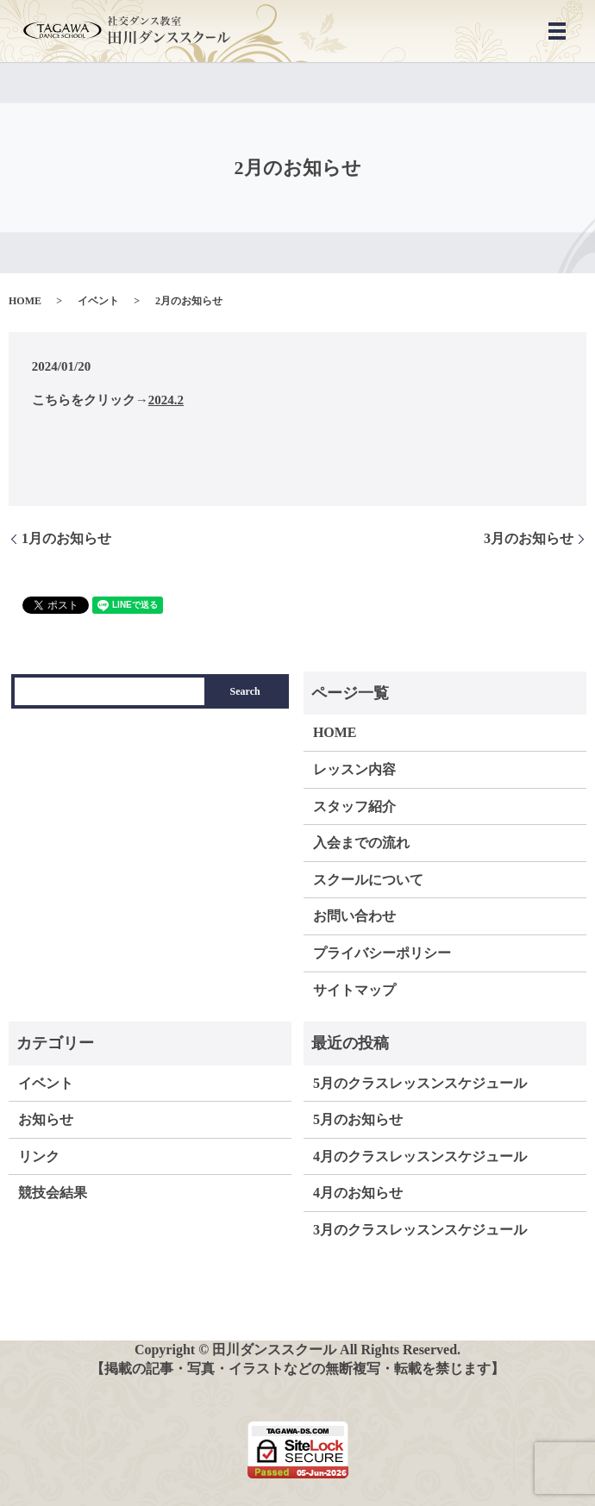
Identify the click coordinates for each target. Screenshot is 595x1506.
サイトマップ (354, 990)
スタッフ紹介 (354, 806)
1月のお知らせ (66, 538)
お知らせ (45, 1119)
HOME (25, 301)
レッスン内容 (354, 769)
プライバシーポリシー (382, 953)
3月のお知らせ (528, 538)
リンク (39, 1156)
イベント (98, 301)
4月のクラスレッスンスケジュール (420, 1156)
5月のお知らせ (358, 1119)
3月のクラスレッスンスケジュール (420, 1229)
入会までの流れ (361, 842)
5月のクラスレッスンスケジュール (420, 1083)
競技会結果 (52, 1192)
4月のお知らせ (358, 1192)
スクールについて (368, 879)
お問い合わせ (354, 916)
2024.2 (166, 400)
